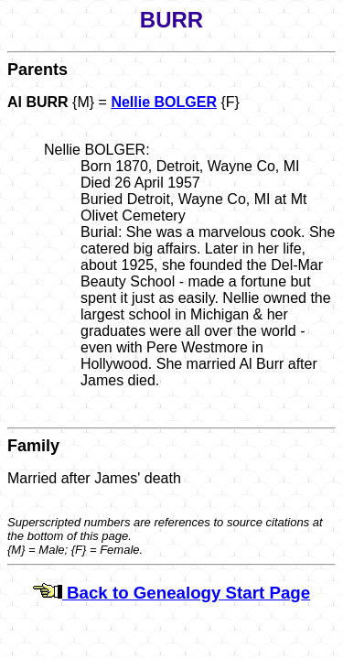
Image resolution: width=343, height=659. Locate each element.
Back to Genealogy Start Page (171, 592)
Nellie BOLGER (164, 102)
